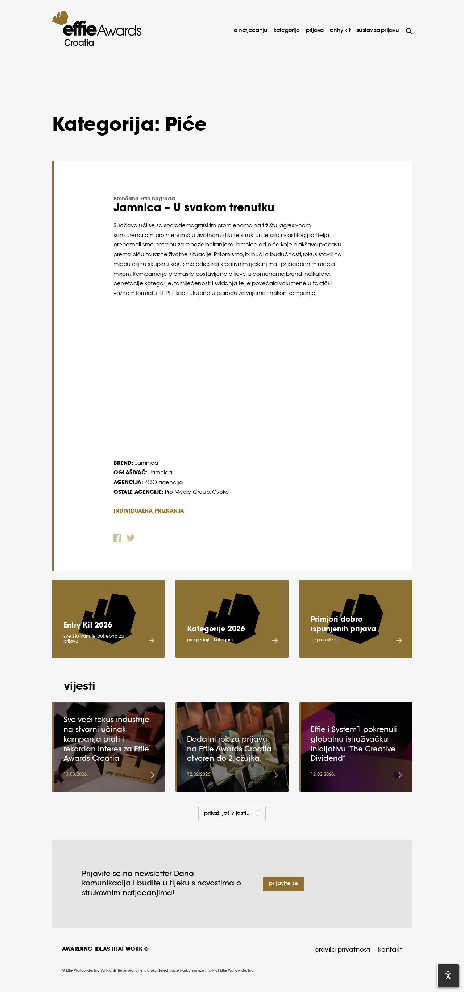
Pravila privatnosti (342, 950)
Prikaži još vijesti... (228, 813)
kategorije (287, 30)
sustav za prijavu (377, 30)
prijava (315, 30)
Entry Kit (340, 30)
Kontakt (390, 950)
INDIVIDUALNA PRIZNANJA (148, 511)
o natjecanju (251, 30)
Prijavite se (283, 884)
